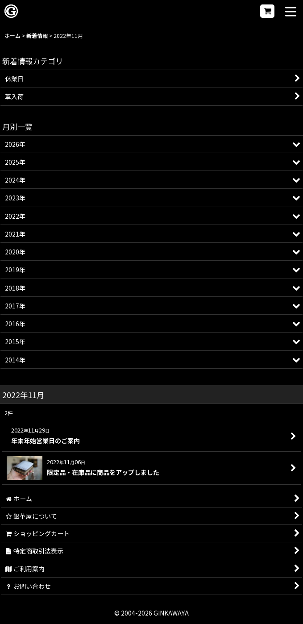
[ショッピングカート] (267, 11)
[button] (290, 12)
